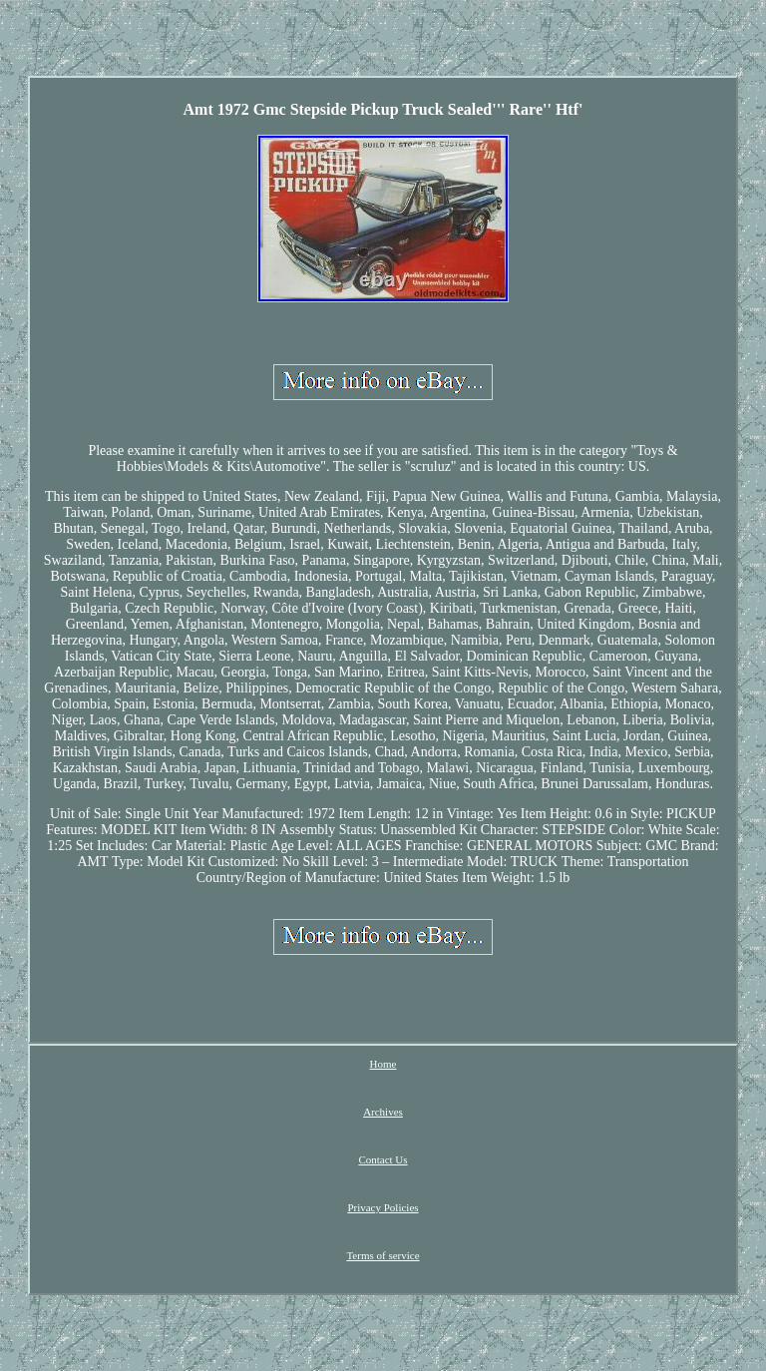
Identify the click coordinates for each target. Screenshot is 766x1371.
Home (383, 1064)
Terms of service (382, 1255)
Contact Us (382, 1159)
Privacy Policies (382, 1207)
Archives (383, 1112)
